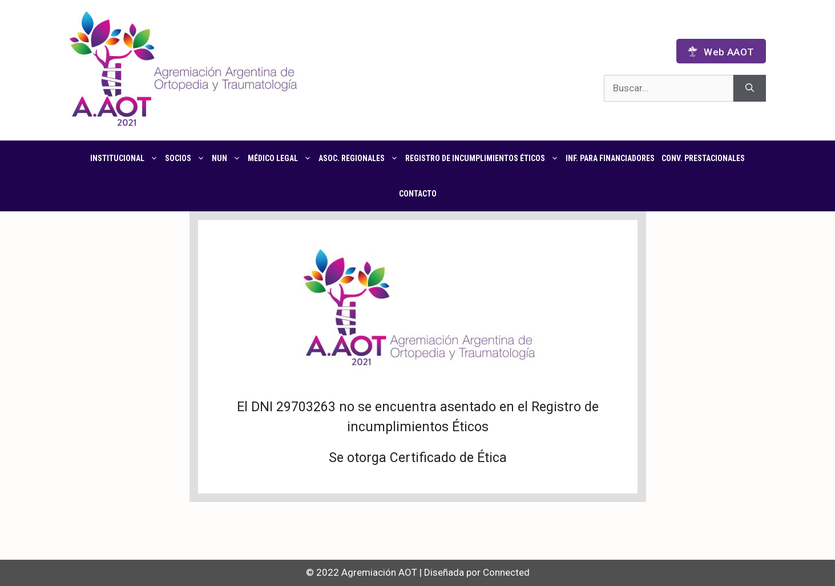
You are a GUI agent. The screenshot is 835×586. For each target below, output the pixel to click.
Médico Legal (281, 158)
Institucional (126, 158)
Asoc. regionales (360, 158)
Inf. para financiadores (610, 158)
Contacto (418, 193)
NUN (228, 158)
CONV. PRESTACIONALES (703, 158)
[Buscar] (749, 88)
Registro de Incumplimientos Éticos (483, 158)
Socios (186, 158)
